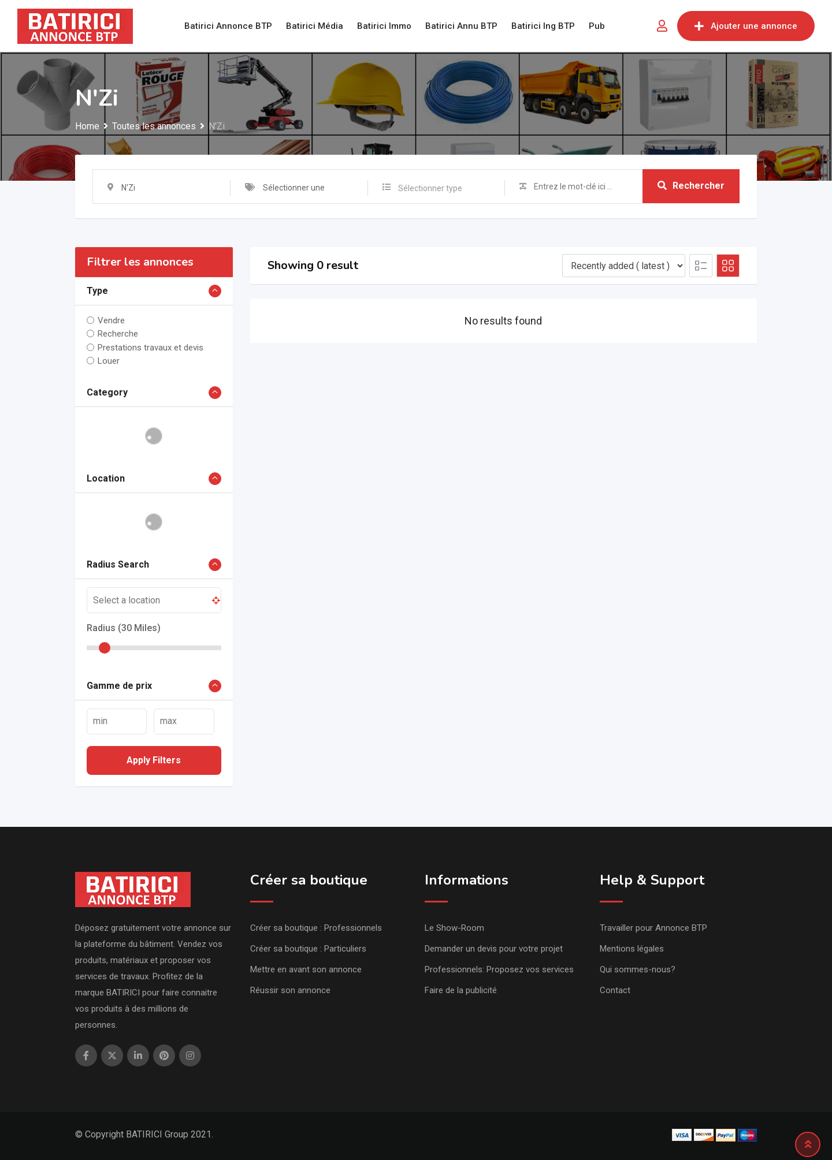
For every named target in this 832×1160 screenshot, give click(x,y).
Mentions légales (632, 948)
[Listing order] (623, 265)
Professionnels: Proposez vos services (499, 969)
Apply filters (154, 760)
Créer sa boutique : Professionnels (316, 928)
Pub (597, 26)
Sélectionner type (430, 188)
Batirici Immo (384, 26)
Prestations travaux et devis (150, 347)
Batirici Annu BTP (461, 26)
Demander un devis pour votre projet (494, 948)
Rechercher (691, 186)
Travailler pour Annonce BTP (653, 928)
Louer (109, 361)
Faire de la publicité (461, 990)
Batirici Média (314, 26)
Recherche (118, 334)
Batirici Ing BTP (543, 26)
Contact (615, 990)
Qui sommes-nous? (637, 969)
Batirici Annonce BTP (228, 26)
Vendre (111, 320)
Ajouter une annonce (745, 26)
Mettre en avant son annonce (306, 969)
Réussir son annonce (290, 990)
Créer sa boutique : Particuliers (308, 948)
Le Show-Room (454, 928)
